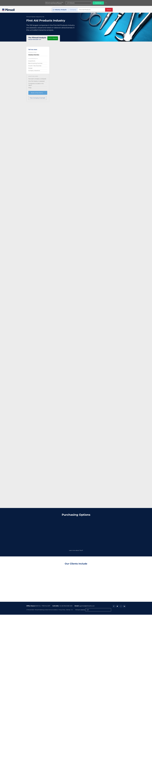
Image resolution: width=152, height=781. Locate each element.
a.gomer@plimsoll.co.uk (86, 606)
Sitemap (68, 609)
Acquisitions (31, 61)
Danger (30, 68)
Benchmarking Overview (35, 63)
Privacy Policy (62, 609)
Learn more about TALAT (76, 550)
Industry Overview (33, 54)
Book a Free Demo (37, 92)
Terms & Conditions (53, 609)
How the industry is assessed (36, 81)
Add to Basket (52, 38)
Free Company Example (37, 98)
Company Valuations (34, 70)
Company (73, 9)
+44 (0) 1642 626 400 (65, 606)
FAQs (29, 87)
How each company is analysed (37, 78)
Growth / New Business (34, 65)
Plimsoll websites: (80, 609)
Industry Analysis (61, 9)
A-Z (72, 609)
